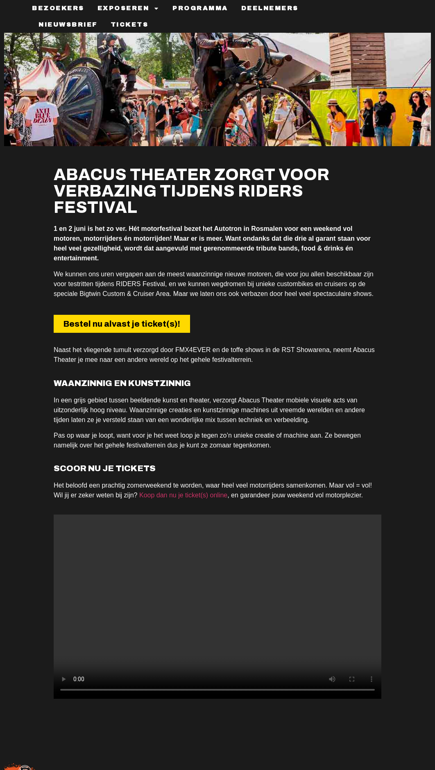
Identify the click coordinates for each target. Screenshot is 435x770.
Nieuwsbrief (68, 24)
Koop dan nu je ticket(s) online (183, 495)
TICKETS (130, 24)
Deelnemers (270, 8)
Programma (200, 8)
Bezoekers (58, 8)
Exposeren (128, 8)
